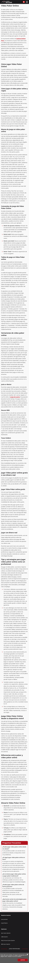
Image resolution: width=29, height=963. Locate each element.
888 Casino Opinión (5, 944)
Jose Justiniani (4, 919)
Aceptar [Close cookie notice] (23, 960)
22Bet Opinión (4, 937)
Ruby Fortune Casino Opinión (8, 940)
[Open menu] (27, 2)
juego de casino (15, 397)
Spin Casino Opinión (5, 933)
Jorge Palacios (4, 923)
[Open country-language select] (24, 2)
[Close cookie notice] (27, 954)
